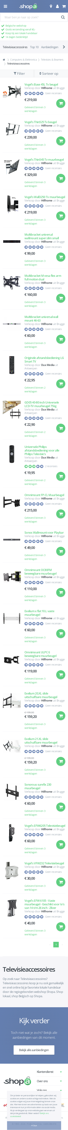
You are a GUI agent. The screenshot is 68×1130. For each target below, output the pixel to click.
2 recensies (51, 466)
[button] (50, 6)
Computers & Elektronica (23, 59)
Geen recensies (53, 93)
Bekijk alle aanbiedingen (34, 1050)
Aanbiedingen (49, 47)
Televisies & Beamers (52, 59)
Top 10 (34, 47)
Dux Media (48, 365)
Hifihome (46, 88)
